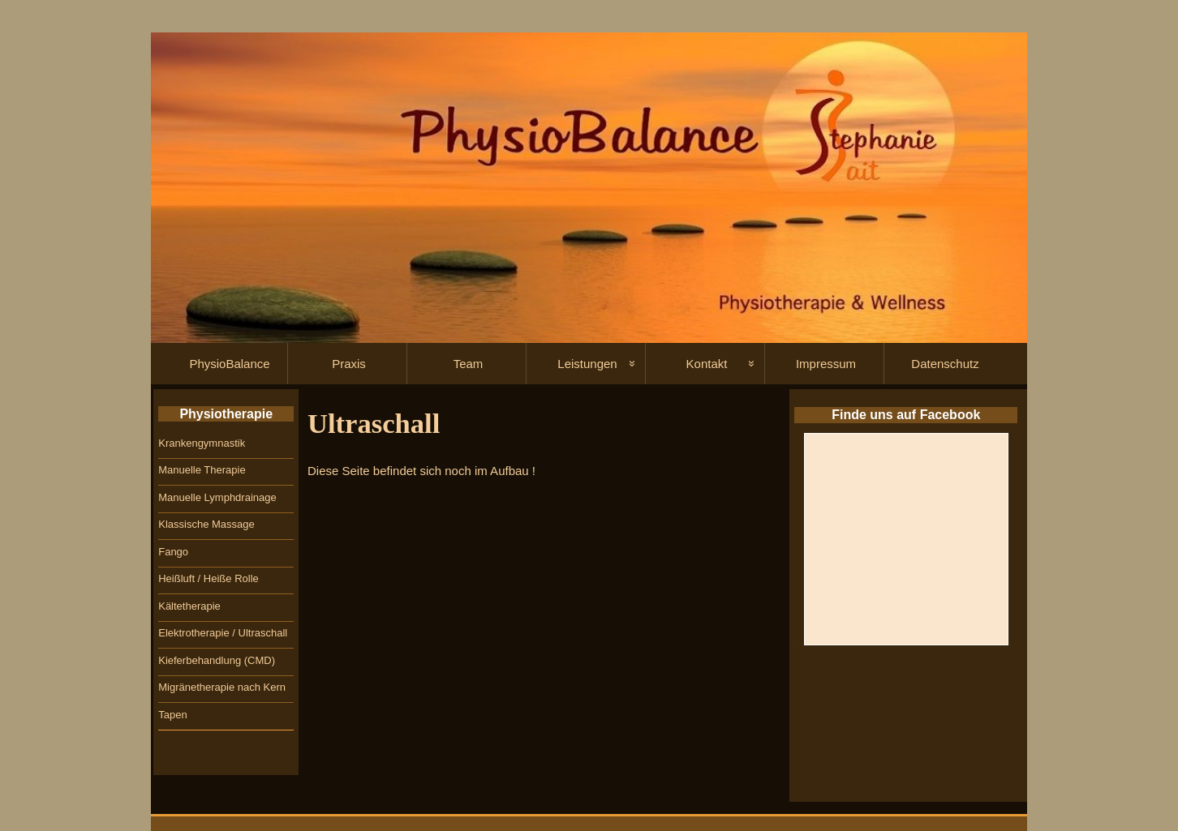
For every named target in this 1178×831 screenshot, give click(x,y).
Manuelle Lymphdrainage (217, 497)
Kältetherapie (189, 606)
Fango (173, 552)
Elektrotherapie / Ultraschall (222, 633)
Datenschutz (944, 364)
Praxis (349, 364)
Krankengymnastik (201, 443)
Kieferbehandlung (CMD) (216, 660)
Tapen (172, 715)
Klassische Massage (206, 524)
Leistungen (587, 364)
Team (469, 364)
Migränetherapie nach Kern (222, 687)
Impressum (826, 364)
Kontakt (707, 364)
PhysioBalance (229, 364)
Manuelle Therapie (201, 470)
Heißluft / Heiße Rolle (208, 578)
